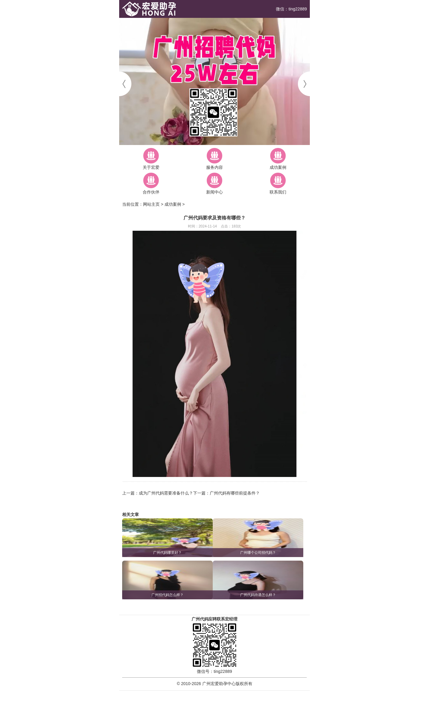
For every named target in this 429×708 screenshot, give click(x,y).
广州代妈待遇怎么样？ (258, 595)
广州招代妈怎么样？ (167, 595)
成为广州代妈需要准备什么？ (166, 493)
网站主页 (151, 204)
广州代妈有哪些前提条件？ (235, 493)
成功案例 (172, 204)
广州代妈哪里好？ (167, 553)
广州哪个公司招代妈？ (258, 553)
